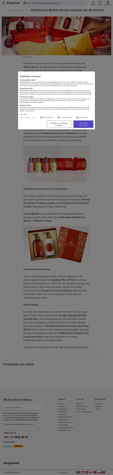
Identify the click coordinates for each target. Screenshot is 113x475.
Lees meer (23, 114)
